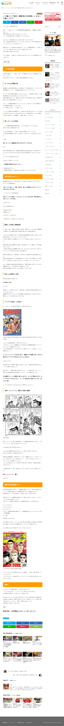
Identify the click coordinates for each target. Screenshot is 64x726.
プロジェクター (50, 146)
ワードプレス (45, 3)
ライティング (49, 171)
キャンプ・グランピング (51, 150)
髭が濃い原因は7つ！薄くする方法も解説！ (52, 93)
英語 (47, 193)
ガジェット (38, 3)
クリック (37, 689)
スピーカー (49, 142)
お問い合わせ (53, 3)
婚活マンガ (48, 186)
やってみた (31, 3)
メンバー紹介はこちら (50, 55)
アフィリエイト (49, 128)
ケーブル (48, 139)
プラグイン (49, 182)
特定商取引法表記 (20, 722)
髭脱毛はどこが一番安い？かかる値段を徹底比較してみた (52, 86)
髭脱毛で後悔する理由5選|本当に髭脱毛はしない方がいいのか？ (52, 101)
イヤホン (48, 135)
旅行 (48, 120)
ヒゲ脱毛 (48, 164)
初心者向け (49, 157)
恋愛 (47, 189)
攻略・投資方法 (50, 160)
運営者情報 (5, 722)
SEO (58, 2)
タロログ (51, 722)
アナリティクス (49, 124)
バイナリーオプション (51, 153)
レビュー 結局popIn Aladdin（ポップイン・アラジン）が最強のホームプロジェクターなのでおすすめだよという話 (52, 76)
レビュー (48, 175)
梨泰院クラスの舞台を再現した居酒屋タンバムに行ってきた (52, 67)
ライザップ (48, 168)
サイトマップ (12, 722)
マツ (11, 685)
